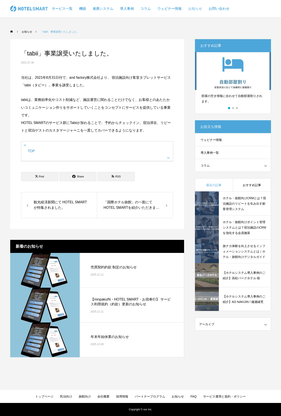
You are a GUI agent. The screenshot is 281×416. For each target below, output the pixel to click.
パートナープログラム (150, 396)
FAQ (193, 396)
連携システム (103, 8)
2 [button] (233, 108)
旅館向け (85, 396)
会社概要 (103, 396)
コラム (145, 8)
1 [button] (229, 108)
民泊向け (66, 396)
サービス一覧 (62, 8)
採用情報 (122, 396)
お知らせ (195, 8)
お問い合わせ (219, 8)
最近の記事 (213, 185)
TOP (31, 151)
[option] (233, 79)
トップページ (44, 396)
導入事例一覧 (210, 152)
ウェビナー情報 (169, 8)
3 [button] (237, 108)
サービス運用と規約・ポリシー (224, 396)
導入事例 (127, 8)
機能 (82, 8)
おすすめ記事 (252, 185)
